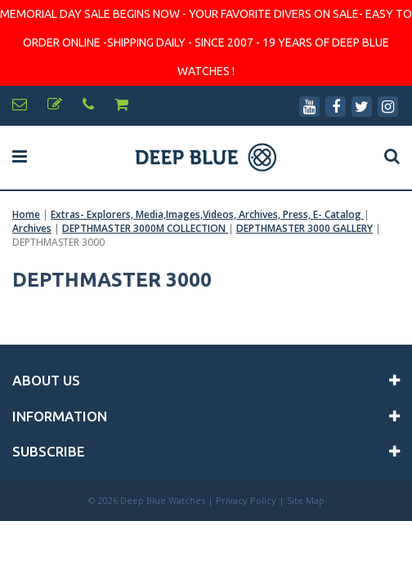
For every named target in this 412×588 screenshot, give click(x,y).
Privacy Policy (246, 500)
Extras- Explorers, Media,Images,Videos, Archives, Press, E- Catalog (207, 214)
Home (26, 214)
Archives (32, 228)
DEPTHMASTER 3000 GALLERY (304, 228)
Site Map (306, 500)
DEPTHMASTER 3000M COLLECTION (145, 228)
